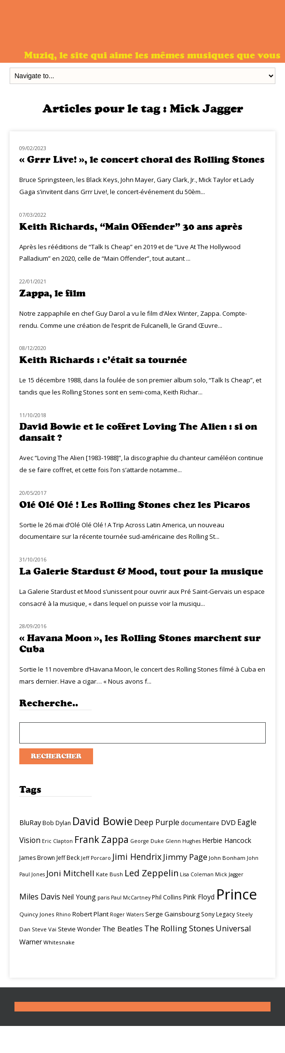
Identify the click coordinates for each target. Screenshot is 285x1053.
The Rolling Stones (179, 928)
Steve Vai (44, 929)
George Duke (147, 841)
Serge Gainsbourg (172, 914)
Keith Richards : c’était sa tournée (103, 359)
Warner (30, 941)
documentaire (200, 823)
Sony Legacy (218, 914)
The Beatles (122, 928)
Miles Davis (39, 896)
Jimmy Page (185, 856)
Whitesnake (59, 942)
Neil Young (79, 896)
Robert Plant (90, 914)
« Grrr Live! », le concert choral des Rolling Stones (142, 159)
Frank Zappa (101, 839)
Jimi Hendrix (137, 856)
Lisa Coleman (197, 874)
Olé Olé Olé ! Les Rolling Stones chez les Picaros (134, 504)
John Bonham (227, 857)
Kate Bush (109, 874)
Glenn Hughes (183, 841)
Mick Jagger (229, 874)
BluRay (30, 822)
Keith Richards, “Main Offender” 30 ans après (131, 226)
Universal (233, 928)
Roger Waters (127, 914)
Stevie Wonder (79, 929)
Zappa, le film (52, 293)
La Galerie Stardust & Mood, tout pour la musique (141, 571)
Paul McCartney (130, 897)
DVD (228, 822)
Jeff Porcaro (96, 858)
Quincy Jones (36, 914)
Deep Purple (156, 822)
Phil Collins (166, 897)
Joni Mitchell (70, 873)
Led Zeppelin (151, 873)
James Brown (37, 858)
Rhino (63, 914)
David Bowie (102, 821)
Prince (236, 894)
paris (103, 897)
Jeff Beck (68, 858)
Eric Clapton (57, 841)
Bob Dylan (56, 823)
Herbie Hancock (226, 840)
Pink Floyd (199, 896)
